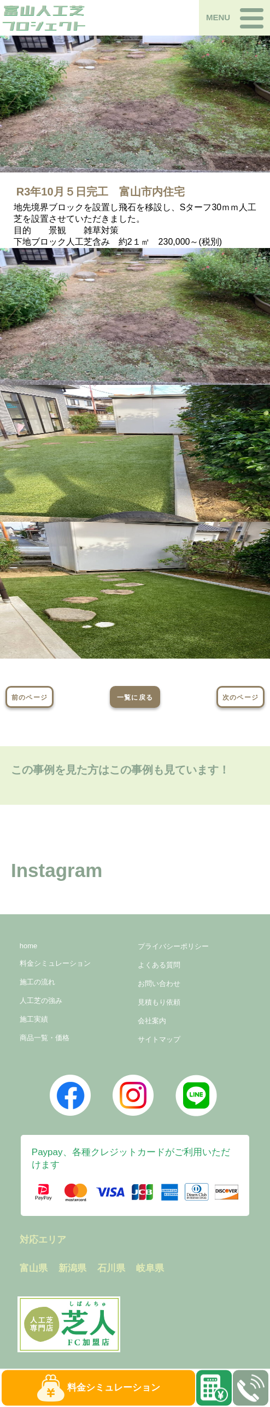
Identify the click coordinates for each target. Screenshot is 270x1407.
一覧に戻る (135, 697)
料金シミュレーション (55, 963)
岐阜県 (150, 1268)
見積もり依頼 (159, 1002)
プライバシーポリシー (173, 946)
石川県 (111, 1268)
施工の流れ (37, 982)
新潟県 (72, 1268)
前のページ (29, 697)
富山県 (34, 1268)
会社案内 (152, 1021)
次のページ (240, 697)
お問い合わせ (159, 983)
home (29, 946)
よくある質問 (159, 965)
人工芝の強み (41, 1000)
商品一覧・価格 (44, 1038)
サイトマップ (159, 1039)
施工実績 (34, 1019)
